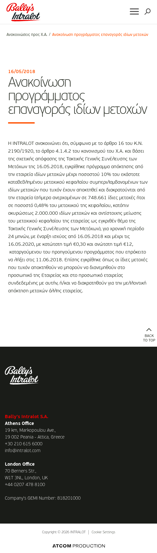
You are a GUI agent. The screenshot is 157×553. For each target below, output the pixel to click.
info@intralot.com (22, 451)
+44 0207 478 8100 (25, 485)
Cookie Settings (103, 532)
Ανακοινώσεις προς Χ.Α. (26, 35)
